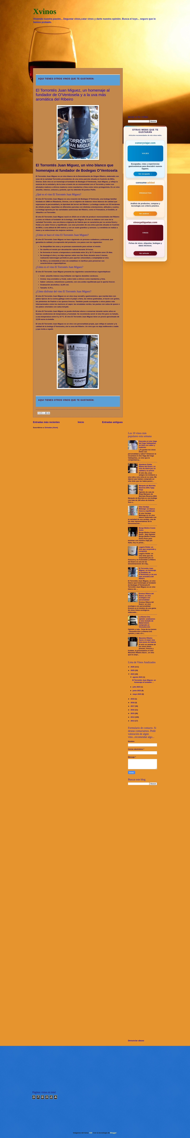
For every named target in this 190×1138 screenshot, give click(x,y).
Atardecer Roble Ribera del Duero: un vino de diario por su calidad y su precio (147, 467)
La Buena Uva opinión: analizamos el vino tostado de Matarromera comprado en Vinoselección (147, 622)
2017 (133, 706)
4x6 (90, 1133)
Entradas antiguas (112, 422)
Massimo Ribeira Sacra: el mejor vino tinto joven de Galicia (147, 640)
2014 (133, 717)
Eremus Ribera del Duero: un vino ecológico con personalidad (146, 597)
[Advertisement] (95, 45)
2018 (133, 703)
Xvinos (44, 11)
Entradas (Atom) (51, 428)
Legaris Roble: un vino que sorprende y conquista (147, 549)
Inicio (81, 422)
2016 (133, 710)
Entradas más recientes (46, 422)
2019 (133, 699)
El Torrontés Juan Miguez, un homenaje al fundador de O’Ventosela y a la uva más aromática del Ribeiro (73, 94)
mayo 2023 (137, 694)
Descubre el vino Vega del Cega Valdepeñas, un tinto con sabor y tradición (148, 444)
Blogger (113, 1133)
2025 (133, 670)
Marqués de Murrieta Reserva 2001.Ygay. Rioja (147, 488)
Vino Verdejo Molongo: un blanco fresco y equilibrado (147, 509)
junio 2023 (137, 691)
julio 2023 (137, 687)
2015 (133, 713)
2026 (133, 667)
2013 (133, 721)
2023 (133, 674)
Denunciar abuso (136, 1040)
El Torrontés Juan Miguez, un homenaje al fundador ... (144, 681)
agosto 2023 (138, 677)
